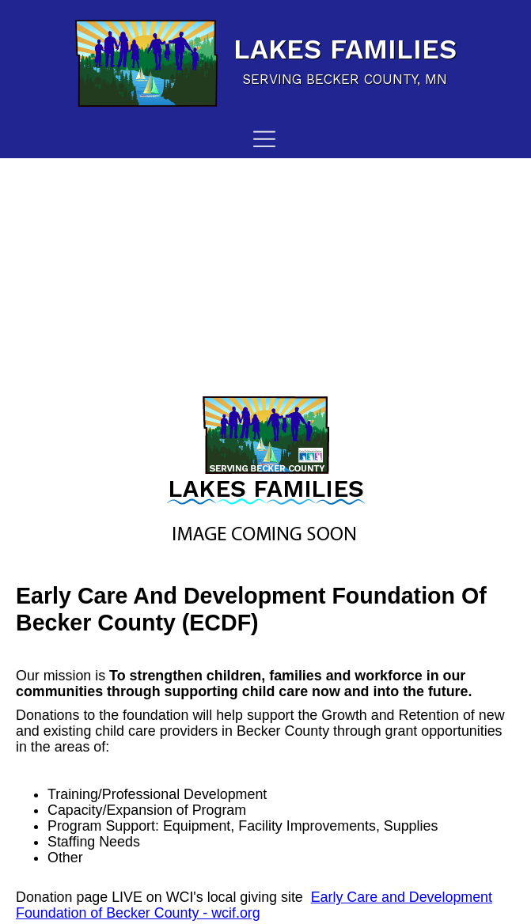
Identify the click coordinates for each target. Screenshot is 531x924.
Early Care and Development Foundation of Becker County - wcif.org (254, 905)
